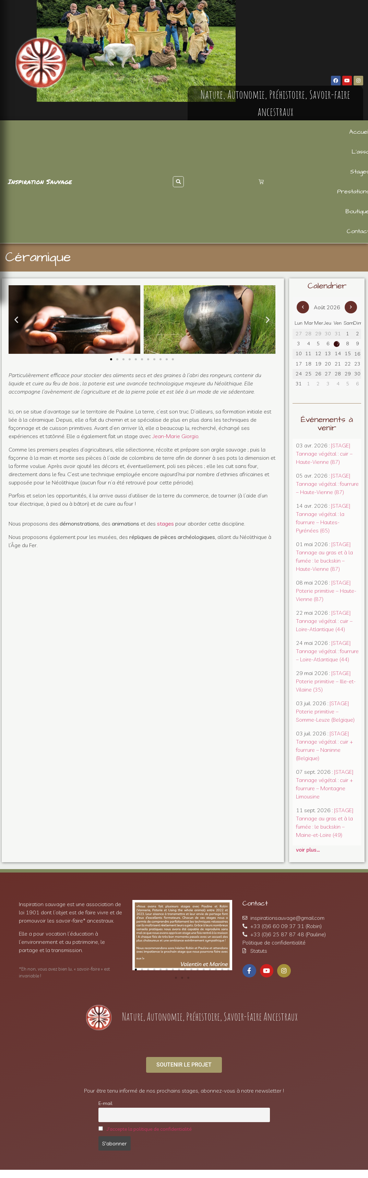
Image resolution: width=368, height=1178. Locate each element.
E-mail (105, 1103)
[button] (178, 181)
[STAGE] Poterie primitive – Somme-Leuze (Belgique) (325, 711)
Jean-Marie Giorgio (175, 436)
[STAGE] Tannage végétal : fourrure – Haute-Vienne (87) (327, 483)
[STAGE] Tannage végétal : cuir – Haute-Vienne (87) (324, 453)
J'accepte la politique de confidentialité (149, 1129)
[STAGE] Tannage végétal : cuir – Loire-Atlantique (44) (324, 621)
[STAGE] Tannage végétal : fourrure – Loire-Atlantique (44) (327, 651)
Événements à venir (327, 424)
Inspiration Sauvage (40, 181)
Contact (255, 903)
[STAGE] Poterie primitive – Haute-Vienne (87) (326, 590)
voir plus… (308, 849)
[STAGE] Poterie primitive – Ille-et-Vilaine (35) (326, 681)
